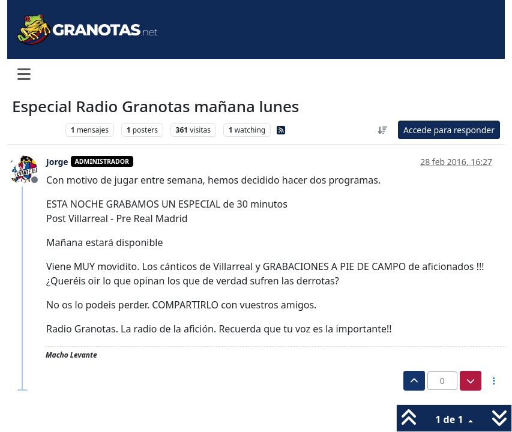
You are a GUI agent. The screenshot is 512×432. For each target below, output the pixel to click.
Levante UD (35, 130)
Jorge (57, 161)
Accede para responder (449, 130)
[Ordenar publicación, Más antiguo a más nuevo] (382, 130)
